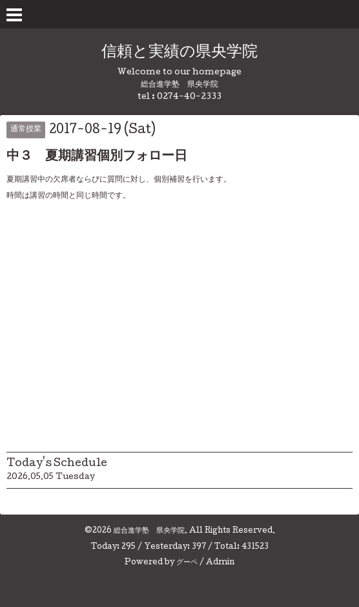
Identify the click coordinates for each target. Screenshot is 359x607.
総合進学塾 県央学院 (149, 531)
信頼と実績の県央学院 (179, 52)
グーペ (187, 563)
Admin (220, 563)
